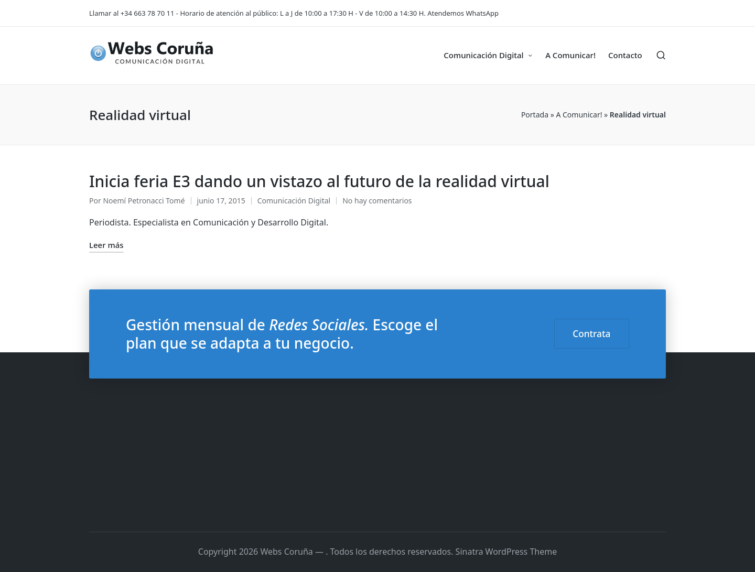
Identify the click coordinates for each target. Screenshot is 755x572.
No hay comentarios (377, 201)
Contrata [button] (591, 334)
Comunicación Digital (294, 201)
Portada (534, 115)
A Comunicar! (579, 115)
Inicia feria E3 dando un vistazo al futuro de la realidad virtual (319, 181)
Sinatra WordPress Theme (506, 551)
